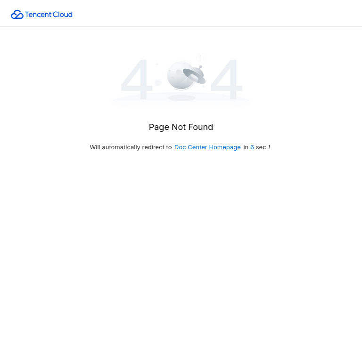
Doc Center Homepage (207, 147)
